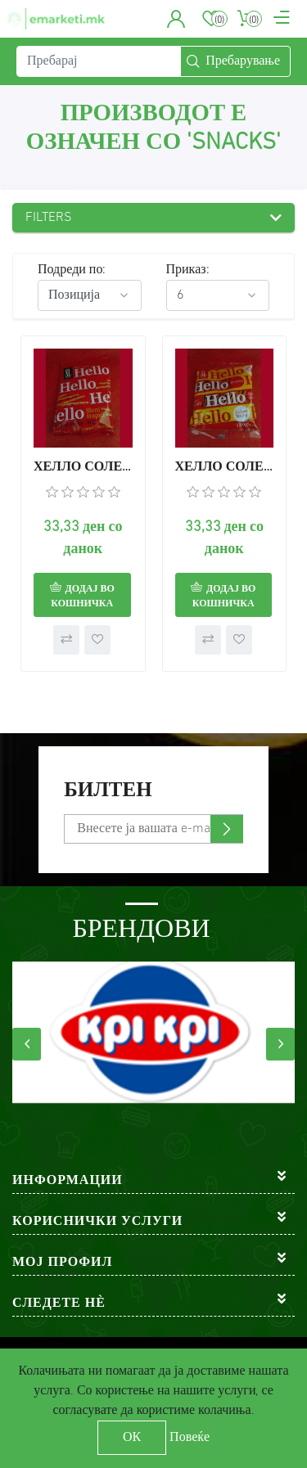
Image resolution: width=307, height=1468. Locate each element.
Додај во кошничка (83, 596)
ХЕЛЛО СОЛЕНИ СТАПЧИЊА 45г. (83, 467)
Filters (48, 217)
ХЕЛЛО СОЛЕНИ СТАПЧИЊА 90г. (224, 467)
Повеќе (189, 1437)
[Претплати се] (153, 829)
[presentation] (26, 1044)
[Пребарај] (98, 61)
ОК (132, 1437)
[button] (176, 19)
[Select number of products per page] (218, 295)
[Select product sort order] (90, 295)
